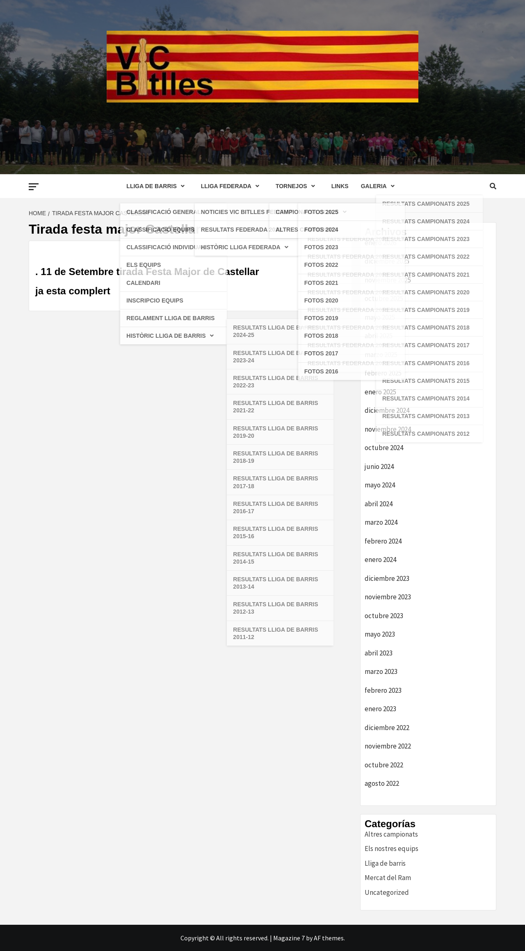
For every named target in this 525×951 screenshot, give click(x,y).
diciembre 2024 (387, 410)
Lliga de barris (385, 863)
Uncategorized (387, 892)
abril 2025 (379, 335)
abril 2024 (379, 503)
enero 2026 (380, 242)
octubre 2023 (384, 615)
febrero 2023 (383, 690)
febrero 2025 (383, 373)
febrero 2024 (383, 541)
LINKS (340, 186)
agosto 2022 (382, 783)
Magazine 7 (289, 938)
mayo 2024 (380, 484)
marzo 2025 (381, 354)
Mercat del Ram (388, 877)
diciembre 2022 (387, 727)
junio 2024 (379, 466)
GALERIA (380, 186)
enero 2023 (380, 708)
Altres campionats (391, 834)
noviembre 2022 (388, 746)
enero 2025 (380, 391)
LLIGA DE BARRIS (157, 186)
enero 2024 (380, 559)
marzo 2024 (381, 522)
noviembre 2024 (388, 429)
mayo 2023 (380, 634)
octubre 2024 (384, 447)
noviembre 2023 (388, 596)
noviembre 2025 (388, 279)
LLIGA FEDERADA (232, 186)
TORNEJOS (297, 186)
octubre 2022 (384, 764)
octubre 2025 (384, 298)
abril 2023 (379, 653)
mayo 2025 (380, 317)
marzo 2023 (381, 671)
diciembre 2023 (387, 578)
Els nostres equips (391, 848)
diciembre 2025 (387, 261)
